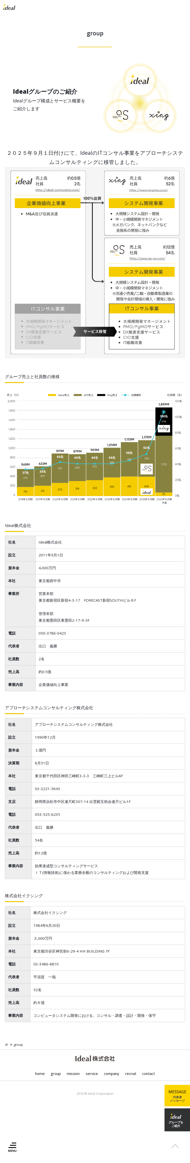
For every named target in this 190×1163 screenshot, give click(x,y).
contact (148, 1073)
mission (73, 1073)
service (92, 1073)
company (111, 1073)
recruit (130, 1073)
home (40, 1073)
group (56, 1073)
